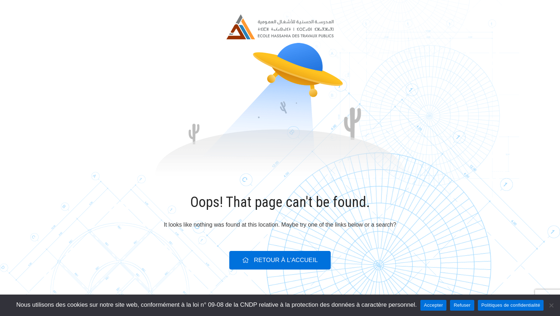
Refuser (462, 305)
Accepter (433, 305)
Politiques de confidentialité (510, 305)
